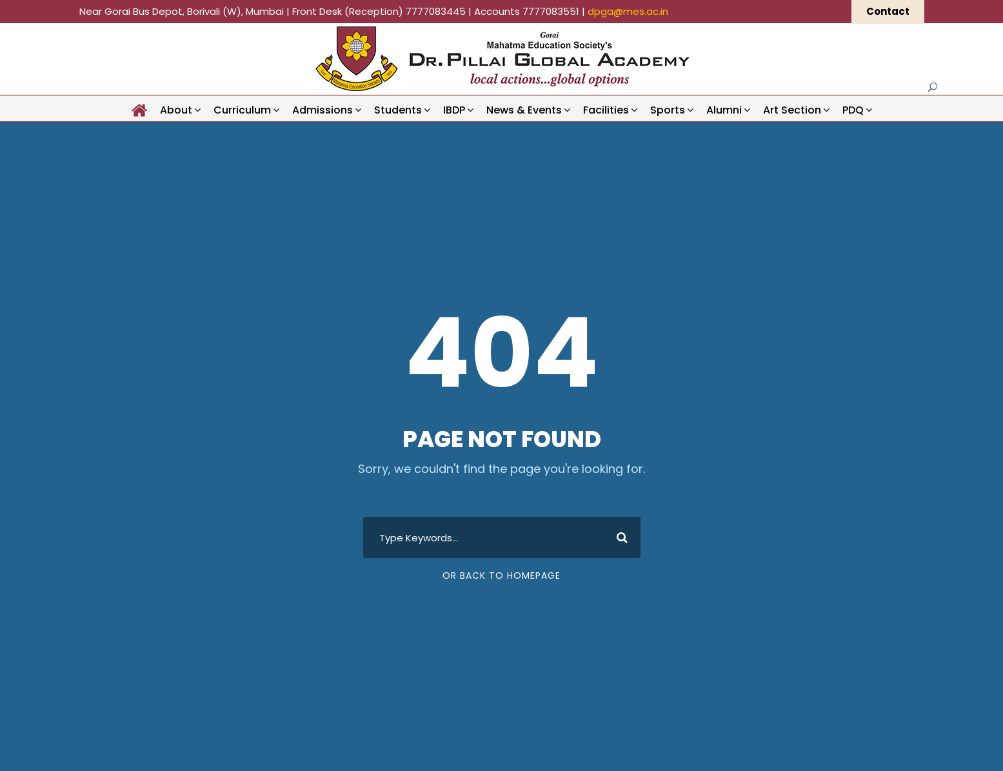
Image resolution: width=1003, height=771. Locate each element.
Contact (887, 11)
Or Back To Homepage (501, 575)
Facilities (606, 110)
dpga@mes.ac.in (628, 11)
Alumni (724, 110)
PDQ (853, 110)
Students (398, 110)
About (176, 110)
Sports (667, 110)
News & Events (524, 110)
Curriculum (242, 110)
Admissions (322, 110)
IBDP (454, 110)
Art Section (792, 110)
